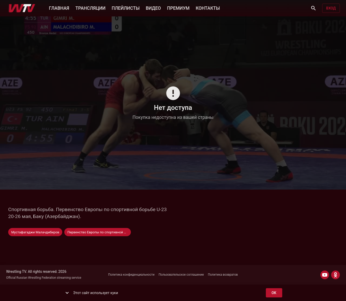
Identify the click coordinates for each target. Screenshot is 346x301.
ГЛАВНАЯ (59, 7)
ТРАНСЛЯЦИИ (90, 7)
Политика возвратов (223, 274)
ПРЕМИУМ (178, 7)
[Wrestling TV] (22, 8)
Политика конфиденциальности (131, 274)
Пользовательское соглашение (181, 274)
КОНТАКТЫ (208, 7)
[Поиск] (313, 8)
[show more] (67, 293)
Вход (331, 8)
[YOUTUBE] (324, 275)
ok (274, 293)
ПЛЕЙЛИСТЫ (126, 7)
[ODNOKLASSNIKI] (335, 275)
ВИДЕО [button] (153, 7)
